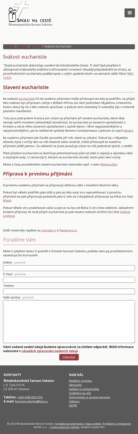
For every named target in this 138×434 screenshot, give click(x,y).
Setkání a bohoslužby (84, 389)
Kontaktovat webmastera (69, 423)
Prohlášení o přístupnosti (116, 423)
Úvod (10, 46)
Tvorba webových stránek (64, 427)
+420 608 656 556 (30, 397)
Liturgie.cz (48, 230)
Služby (22, 46)
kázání (128, 130)
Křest (6, 200)
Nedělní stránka (80, 381)
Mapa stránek (93, 423)
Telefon (8, 286)
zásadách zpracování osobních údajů (50, 351)
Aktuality (75, 385)
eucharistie (27, 99)
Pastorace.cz (68, 230)
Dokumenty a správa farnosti (89, 397)
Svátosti (35, 46)
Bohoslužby (109, 164)
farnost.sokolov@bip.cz (31, 401)
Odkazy (74, 401)
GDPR (73, 405)
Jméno (14, 262)
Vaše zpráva (18, 297)
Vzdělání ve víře (80, 393)
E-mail (14, 274)
